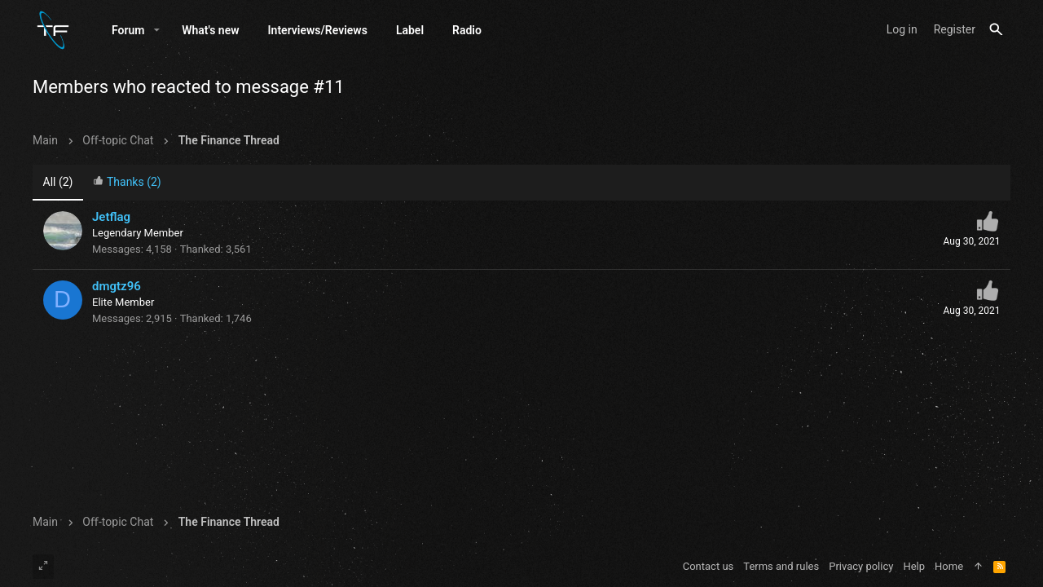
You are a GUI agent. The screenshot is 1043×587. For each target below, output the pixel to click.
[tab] (127, 183)
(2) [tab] (58, 181)
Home (949, 566)
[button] (157, 30)
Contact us (708, 566)
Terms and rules (781, 566)
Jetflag (111, 217)
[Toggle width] (43, 566)
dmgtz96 (116, 286)
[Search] (996, 29)
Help (914, 566)
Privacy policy (861, 566)
